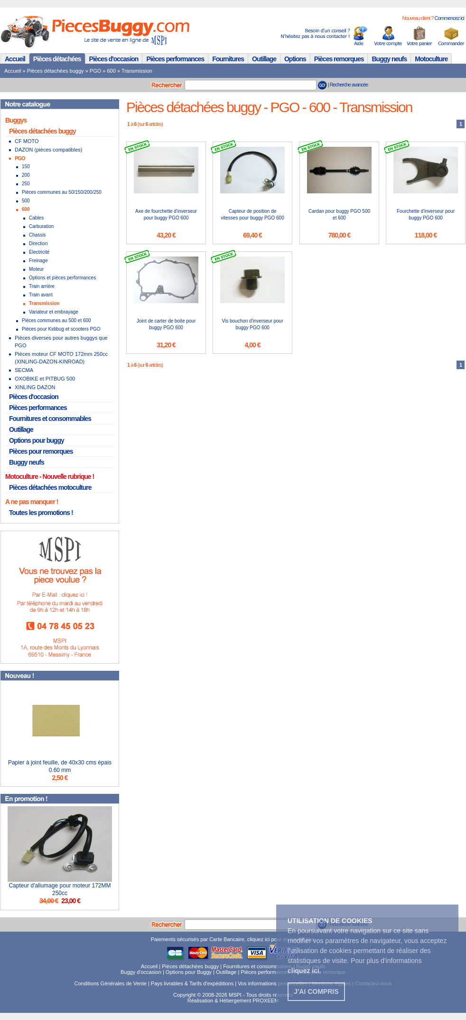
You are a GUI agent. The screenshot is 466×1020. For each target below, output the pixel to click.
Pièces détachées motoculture (50, 487)
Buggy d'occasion (141, 972)
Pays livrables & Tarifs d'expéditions (192, 983)
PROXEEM (265, 1000)
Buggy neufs (389, 59)
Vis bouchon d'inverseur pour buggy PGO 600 (252, 324)
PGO (95, 71)
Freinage (38, 260)
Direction (38, 243)
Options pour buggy (36, 440)
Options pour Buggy (189, 972)
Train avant (41, 294)
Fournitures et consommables (50, 418)
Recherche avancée (349, 84)
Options (295, 59)
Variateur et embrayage (53, 312)
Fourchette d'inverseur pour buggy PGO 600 (426, 214)
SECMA (24, 370)
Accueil (15, 59)
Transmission (136, 71)
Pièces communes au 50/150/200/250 (62, 192)
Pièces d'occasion (114, 59)
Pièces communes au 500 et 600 (56, 320)
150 (26, 166)
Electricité (39, 252)
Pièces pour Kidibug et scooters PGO (61, 329)
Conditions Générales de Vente (111, 983)
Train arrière (42, 286)
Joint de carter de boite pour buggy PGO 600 (166, 324)
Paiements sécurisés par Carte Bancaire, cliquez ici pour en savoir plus (233, 939)
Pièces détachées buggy (55, 71)
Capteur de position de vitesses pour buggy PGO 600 (252, 214)
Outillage (264, 59)
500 (26, 200)
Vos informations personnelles (273, 983)
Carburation (41, 226)
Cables (36, 217)
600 (111, 71)
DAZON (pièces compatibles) (48, 150)
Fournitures (228, 59)
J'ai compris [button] (316, 991)
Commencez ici (449, 18)
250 (26, 183)
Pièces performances (175, 59)
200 (26, 175)
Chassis (37, 235)
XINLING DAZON (35, 387)
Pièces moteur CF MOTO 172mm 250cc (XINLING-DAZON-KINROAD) (61, 357)
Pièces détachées (57, 59)
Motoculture (431, 59)
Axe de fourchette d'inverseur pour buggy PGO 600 (166, 214)
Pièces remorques (339, 59)
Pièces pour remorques (41, 451)
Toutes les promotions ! (41, 512)
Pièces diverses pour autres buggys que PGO (61, 341)
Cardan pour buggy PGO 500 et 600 (339, 214)
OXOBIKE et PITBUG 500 (45, 378)
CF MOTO (27, 141)
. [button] (304, 970)
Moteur (36, 269)
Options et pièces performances (62, 277)
